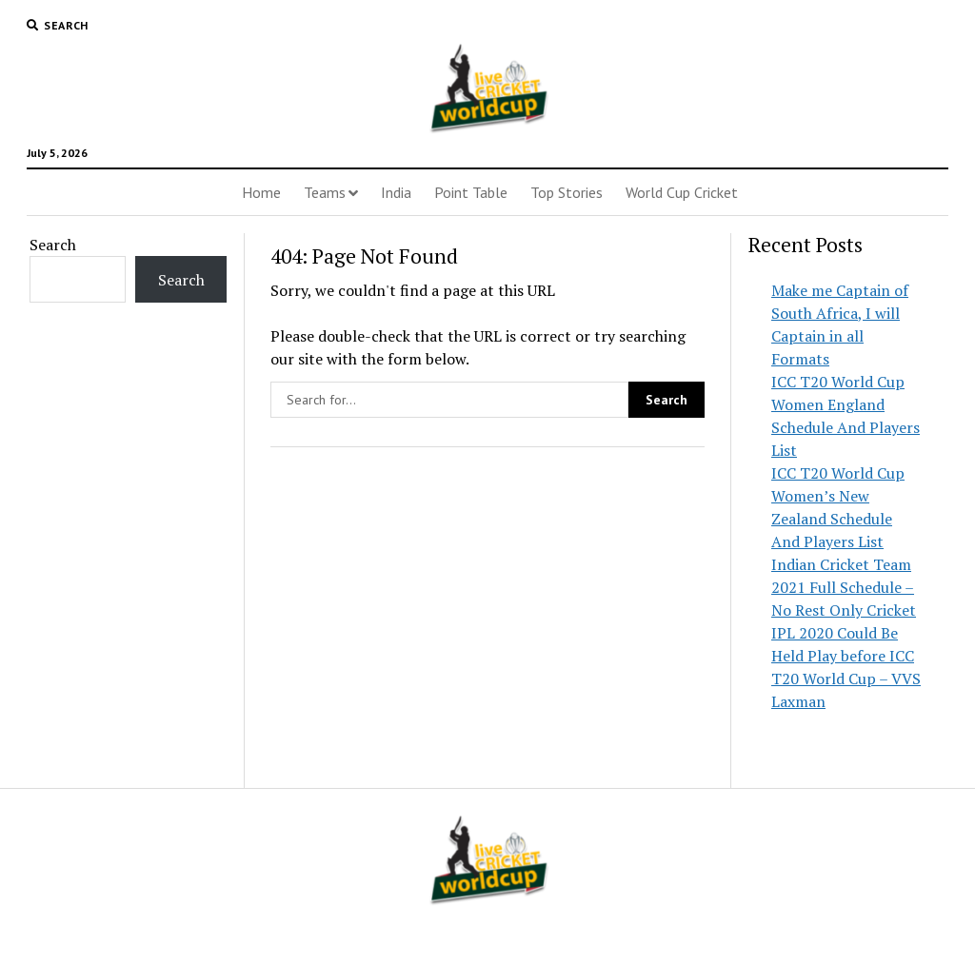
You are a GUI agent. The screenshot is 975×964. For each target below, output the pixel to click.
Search (53, 244)
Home (261, 192)
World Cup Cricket (682, 192)
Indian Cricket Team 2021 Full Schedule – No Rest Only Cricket (843, 587)
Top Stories (566, 192)
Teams (325, 192)
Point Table (470, 192)
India (396, 192)
